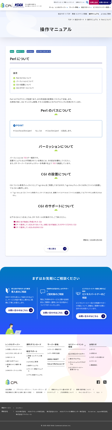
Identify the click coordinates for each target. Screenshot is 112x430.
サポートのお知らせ (97, 357)
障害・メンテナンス (69, 2)
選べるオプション (13, 361)
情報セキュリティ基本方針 (60, 389)
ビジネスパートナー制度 (101, 7)
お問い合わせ (103, 2)
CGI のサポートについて (25, 88)
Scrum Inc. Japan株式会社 (98, 411)
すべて (93, 349)
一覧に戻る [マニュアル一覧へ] (51, 248)
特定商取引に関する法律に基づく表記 (18, 392)
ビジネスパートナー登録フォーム (76, 368)
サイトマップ (51, 392)
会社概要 (8, 389)
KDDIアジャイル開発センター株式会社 (73, 411)
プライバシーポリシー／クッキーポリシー (30, 389)
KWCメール (11, 357)
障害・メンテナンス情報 (35, 357)
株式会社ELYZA (52, 411)
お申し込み (94, 2)
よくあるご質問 (33, 362)
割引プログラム (75, 359)
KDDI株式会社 (21, 411)
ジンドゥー (19, 408)
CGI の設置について (23, 84)
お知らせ (93, 344)
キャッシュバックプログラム (77, 363)
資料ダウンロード (58, 2)
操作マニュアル (92, 19)
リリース (94, 361)
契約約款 (39, 392)
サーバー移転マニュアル (35, 370)
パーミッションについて (24, 81)
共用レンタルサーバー (14, 349)
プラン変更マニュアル (35, 375)
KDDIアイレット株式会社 (36, 411)
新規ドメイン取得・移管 (14, 365)
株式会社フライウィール (24, 414)
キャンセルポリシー (85, 392)
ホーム (51, 7)
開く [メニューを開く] (67, 7)
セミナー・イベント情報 (76, 345)
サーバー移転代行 (55, 349)
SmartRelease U (55, 364)
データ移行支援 (54, 353)
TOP (69, 19)
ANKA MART (53, 359)
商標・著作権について (83, 389)
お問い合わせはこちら (20, 310)
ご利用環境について (67, 392)
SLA (98, 392)
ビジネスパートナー (76, 354)
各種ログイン (79, 2)
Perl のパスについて (23, 78)
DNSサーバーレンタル (14, 370)
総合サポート (85, 7)
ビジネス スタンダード (14, 353)
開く (110, 2)
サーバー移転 (73, 7)
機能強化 (94, 365)
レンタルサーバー (60, 7)
